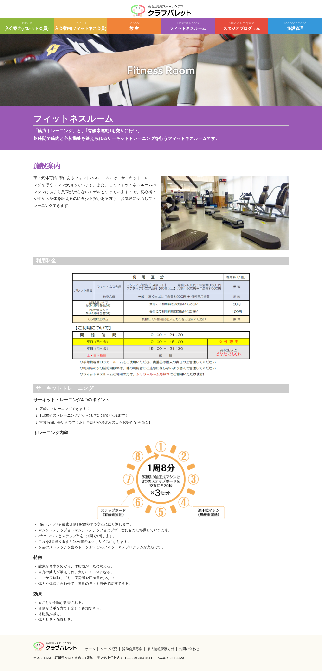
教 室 (134, 26)
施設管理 (295, 26)
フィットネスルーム (187, 26)
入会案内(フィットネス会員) (80, 26)
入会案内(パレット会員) (27, 26)
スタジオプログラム (241, 26)
